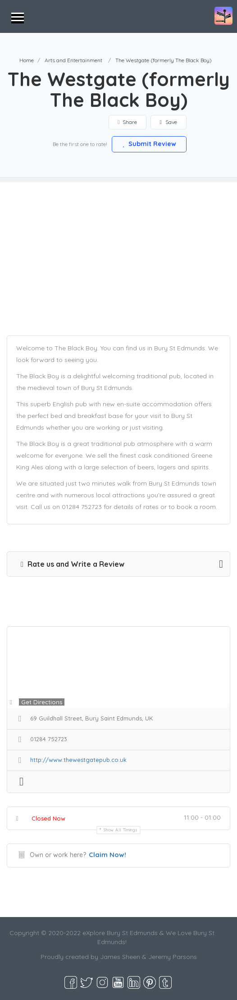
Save (169, 122)
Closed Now (48, 818)
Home (26, 60)
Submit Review (149, 144)
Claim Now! (107, 854)
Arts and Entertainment (73, 60)
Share (128, 122)
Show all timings (120, 829)
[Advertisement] (118, 245)
